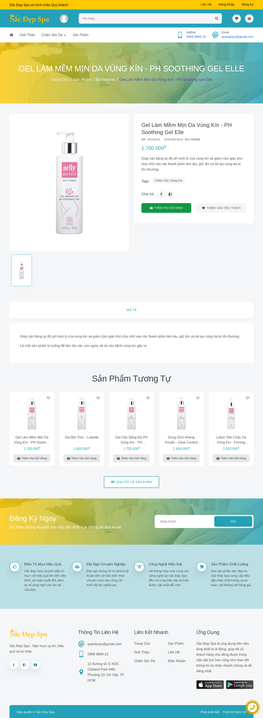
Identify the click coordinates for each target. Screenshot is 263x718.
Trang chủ (60, 79)
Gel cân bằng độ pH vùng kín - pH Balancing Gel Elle (131, 440)
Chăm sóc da (52, 35)
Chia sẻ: (147, 194)
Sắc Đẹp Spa (45, 712)
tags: (145, 181)
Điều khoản (177, 661)
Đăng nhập (226, 4)
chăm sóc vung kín (168, 180)
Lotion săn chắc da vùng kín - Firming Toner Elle (231, 440)
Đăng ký (248, 4)
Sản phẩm (80, 35)
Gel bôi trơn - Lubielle (81, 437)
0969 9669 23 (196, 36)
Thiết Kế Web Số (234, 712)
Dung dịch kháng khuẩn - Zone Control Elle (181, 440)
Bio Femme (105, 79)
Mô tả (131, 310)
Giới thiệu (27, 35)
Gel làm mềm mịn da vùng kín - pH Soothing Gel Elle (32, 440)
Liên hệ (206, 4)
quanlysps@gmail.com (238, 36)
